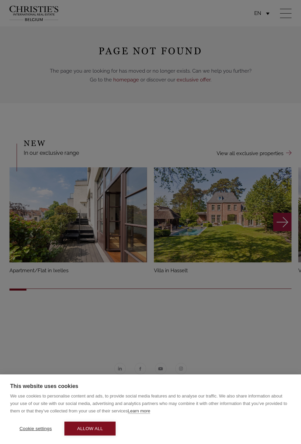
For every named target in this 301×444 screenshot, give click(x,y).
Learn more (139, 410)
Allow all (90, 428)
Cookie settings (36, 428)
